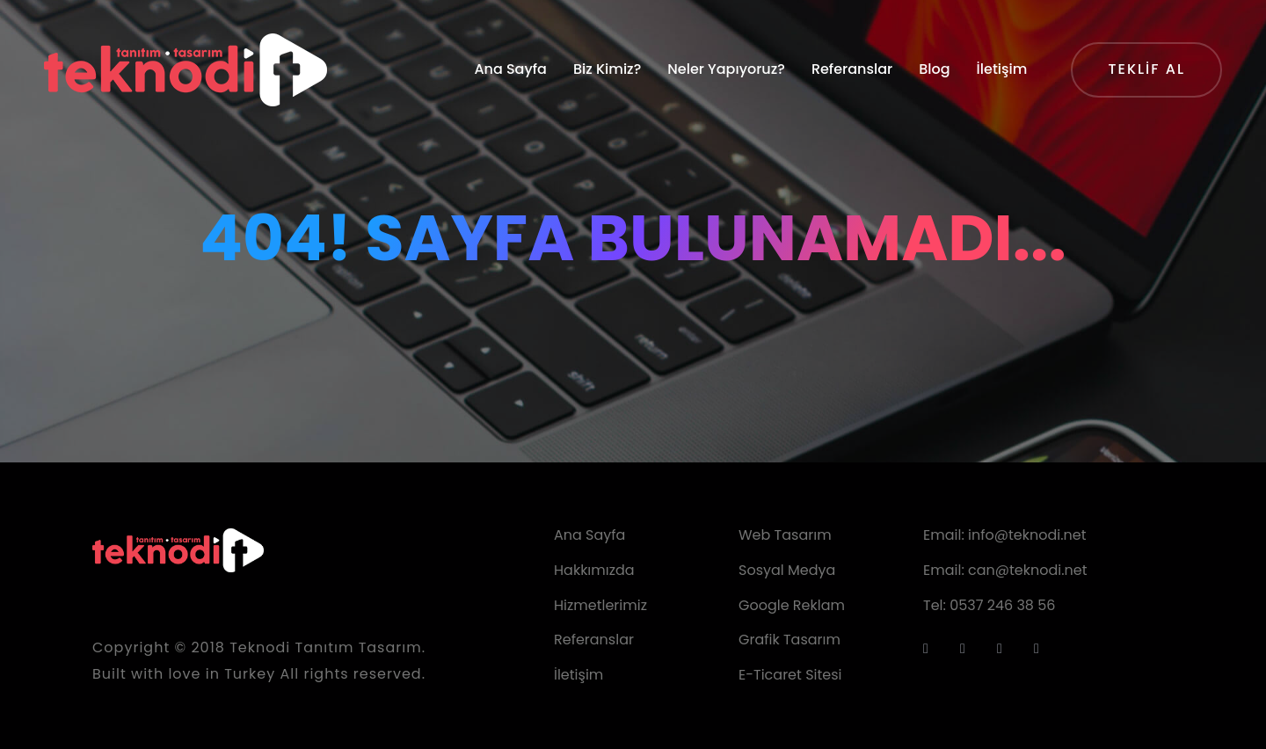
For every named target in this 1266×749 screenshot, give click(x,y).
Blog (934, 69)
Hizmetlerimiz (600, 605)
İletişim (1002, 69)
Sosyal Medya (786, 570)
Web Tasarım (785, 535)
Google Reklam (791, 605)
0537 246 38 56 (1002, 605)
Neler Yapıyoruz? (726, 69)
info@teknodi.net (1027, 535)
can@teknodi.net (1028, 570)
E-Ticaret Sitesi (790, 675)
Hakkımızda (594, 570)
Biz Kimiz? (607, 69)
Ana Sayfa (510, 69)
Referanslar (851, 69)
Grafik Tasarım (789, 639)
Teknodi (259, 647)
